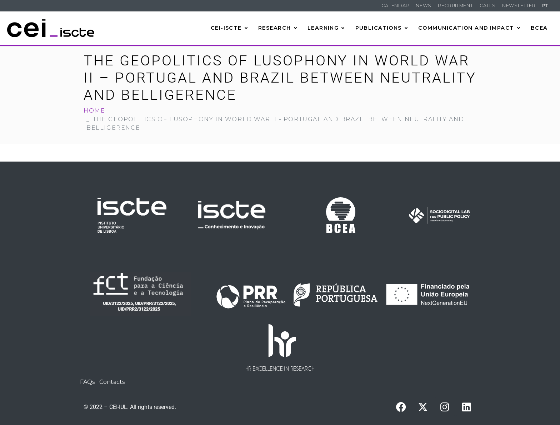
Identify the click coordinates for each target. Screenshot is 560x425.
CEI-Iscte (229, 28)
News (423, 5)
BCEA (539, 28)
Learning (326, 28)
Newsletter (518, 5)
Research (277, 28)
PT (545, 5)
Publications (381, 28)
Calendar (395, 5)
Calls (488, 5)
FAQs (87, 382)
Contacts (112, 382)
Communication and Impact (469, 28)
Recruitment (455, 5)
